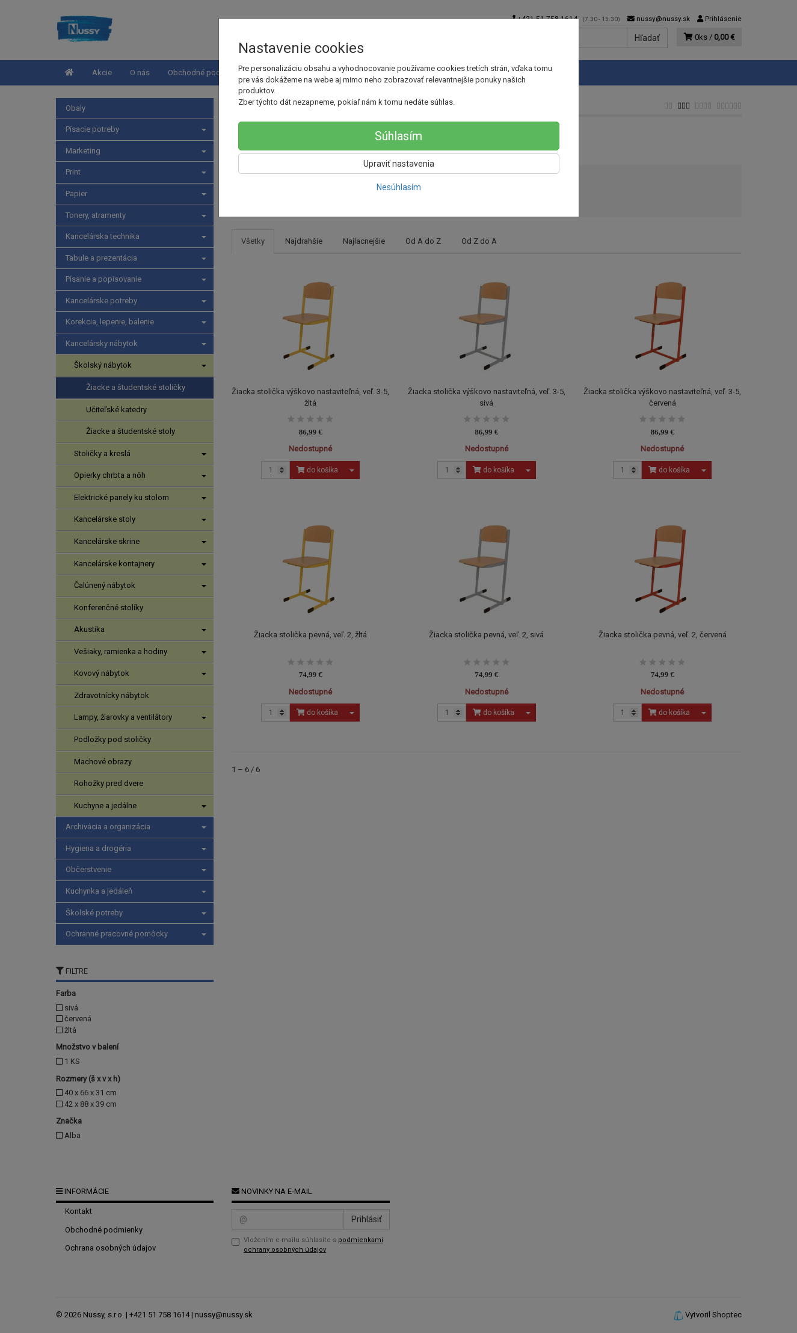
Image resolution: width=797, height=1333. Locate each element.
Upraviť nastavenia (398, 164)
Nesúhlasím (399, 187)
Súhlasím (398, 136)
